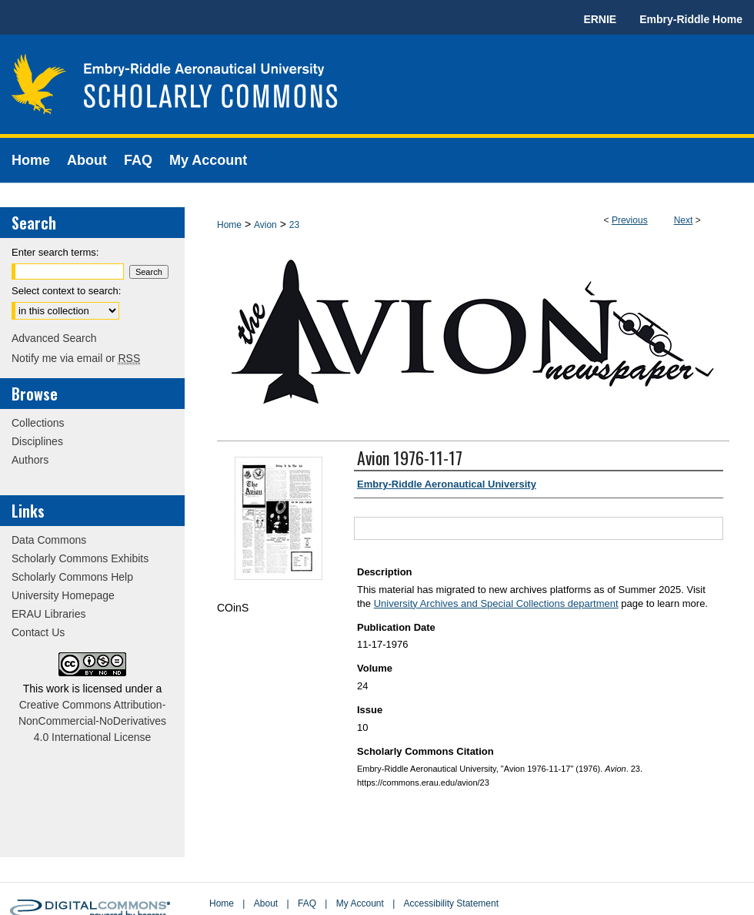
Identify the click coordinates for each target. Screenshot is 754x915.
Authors (30, 460)
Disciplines (37, 441)
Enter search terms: (55, 252)
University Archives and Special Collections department (496, 603)
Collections (38, 423)
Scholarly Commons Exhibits (80, 558)
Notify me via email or (76, 358)
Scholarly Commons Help (72, 577)
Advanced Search (54, 338)
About (266, 903)
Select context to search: (66, 291)
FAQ (307, 903)
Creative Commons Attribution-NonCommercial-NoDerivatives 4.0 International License (92, 721)
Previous (630, 220)
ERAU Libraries (48, 614)
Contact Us (38, 632)
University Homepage (63, 595)
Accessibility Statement (451, 903)
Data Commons (49, 540)
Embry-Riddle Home (690, 19)
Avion (265, 225)
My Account (360, 903)
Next (683, 220)
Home (229, 225)
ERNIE (599, 19)
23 (294, 225)
